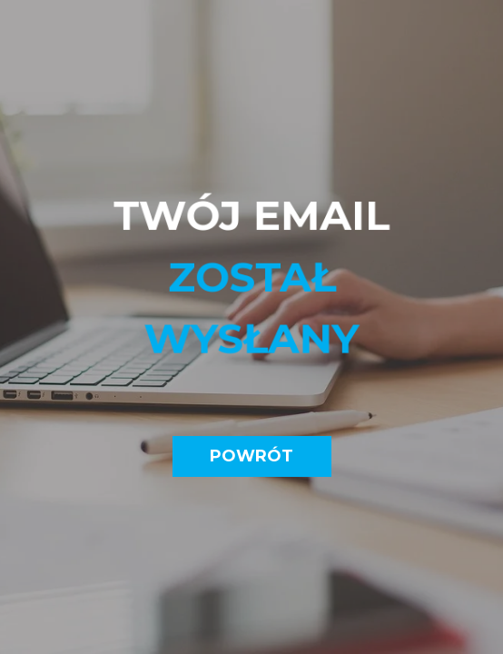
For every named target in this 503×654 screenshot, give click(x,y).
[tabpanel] (252, 288)
